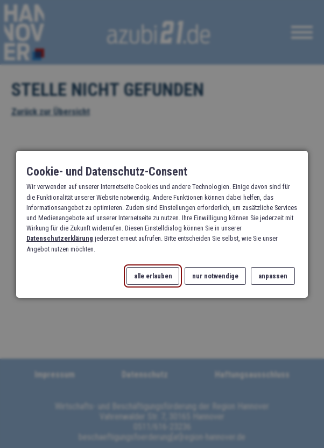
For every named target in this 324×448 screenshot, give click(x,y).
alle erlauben (153, 275)
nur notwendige (215, 275)
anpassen (272, 275)
